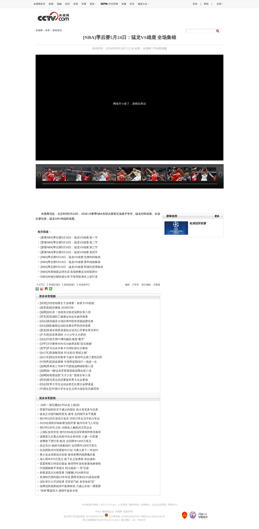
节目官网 (113, 4)
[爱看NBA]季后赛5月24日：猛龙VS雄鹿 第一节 (69, 237)
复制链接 (68, 284)
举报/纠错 (54, 284)
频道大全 (142, 4)
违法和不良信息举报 (74, 516)
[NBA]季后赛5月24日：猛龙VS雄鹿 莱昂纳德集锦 (70, 262)
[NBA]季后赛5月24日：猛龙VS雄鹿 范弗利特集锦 (70, 257)
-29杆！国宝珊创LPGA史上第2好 (60, 405)
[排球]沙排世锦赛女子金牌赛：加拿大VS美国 (67, 303)
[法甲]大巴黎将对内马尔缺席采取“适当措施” (66, 343)
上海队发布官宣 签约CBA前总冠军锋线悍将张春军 (70, 432)
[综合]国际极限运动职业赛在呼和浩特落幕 (65, 325)
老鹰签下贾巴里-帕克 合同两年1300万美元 (65, 441)
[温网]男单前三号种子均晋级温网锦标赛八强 (66, 366)
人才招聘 (122, 504)
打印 (41, 284)
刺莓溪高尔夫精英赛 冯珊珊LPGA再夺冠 (64, 472)
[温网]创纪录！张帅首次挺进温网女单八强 (65, 312)
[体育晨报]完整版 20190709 (56, 307)
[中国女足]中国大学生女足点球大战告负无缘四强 (69, 388)
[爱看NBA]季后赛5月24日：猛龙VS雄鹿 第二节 (69, 242)
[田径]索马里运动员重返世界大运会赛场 (64, 379)
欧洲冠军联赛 (198, 223)
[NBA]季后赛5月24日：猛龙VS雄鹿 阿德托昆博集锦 (71, 266)
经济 (67, 4)
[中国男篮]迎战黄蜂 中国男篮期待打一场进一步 (68, 361)
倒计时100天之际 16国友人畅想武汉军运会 (66, 427)
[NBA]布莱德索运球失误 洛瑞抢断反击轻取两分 (69, 271)
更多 (92, 4)
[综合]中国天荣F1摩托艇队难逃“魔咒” (62, 339)
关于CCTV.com (108, 504)
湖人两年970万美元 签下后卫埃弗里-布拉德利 (67, 459)
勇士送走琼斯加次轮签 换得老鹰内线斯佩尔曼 (67, 454)
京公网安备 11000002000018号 (121, 516)
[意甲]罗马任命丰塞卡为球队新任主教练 (64, 348)
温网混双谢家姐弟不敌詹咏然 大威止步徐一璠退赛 (70, 486)
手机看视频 (160, 48)
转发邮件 (83, 284)
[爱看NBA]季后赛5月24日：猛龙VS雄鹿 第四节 (69, 252)
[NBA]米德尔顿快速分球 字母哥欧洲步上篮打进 (69, 276)
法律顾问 (145, 504)
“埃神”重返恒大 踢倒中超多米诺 (59, 490)
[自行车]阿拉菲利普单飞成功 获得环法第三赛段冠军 (71, 357)
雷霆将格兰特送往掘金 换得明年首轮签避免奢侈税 (70, 463)
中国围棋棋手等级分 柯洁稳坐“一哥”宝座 (64, 468)
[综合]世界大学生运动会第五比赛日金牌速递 (66, 384)
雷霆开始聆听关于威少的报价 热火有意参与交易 (69, 409)
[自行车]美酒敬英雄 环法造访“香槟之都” (64, 352)
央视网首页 (39, 4)
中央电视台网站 (90, 504)
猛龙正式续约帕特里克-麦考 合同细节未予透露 (68, 414)
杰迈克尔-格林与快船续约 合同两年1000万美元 (68, 445)
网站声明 (133, 504)
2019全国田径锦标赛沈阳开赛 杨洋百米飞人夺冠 (69, 423)
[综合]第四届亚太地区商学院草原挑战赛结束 (66, 321)
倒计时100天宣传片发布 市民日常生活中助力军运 (70, 418)
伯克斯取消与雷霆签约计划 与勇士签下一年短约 (69, 450)
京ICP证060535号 (94, 516)
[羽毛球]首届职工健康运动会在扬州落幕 (64, 316)
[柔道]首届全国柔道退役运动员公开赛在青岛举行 (69, 330)
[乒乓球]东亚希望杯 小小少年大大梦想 (63, 334)
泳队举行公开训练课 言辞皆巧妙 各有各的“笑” (67, 481)
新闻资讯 (57, 30)
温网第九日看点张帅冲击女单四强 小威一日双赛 (69, 436)
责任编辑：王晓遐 (150, 284)
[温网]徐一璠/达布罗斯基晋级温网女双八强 (65, 370)
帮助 (206, 4)
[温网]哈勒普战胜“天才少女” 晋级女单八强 (65, 375)
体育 (75, 4)
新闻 (51, 4)
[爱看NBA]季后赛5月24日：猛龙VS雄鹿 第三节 (69, 247)
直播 (123, 4)
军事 (84, 4)
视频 (59, 4)
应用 (219, 4)
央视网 (39, 30)
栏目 (132, 4)
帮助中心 (172, 504)
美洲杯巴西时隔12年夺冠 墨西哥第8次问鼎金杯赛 (70, 477)
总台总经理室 (159, 504)
